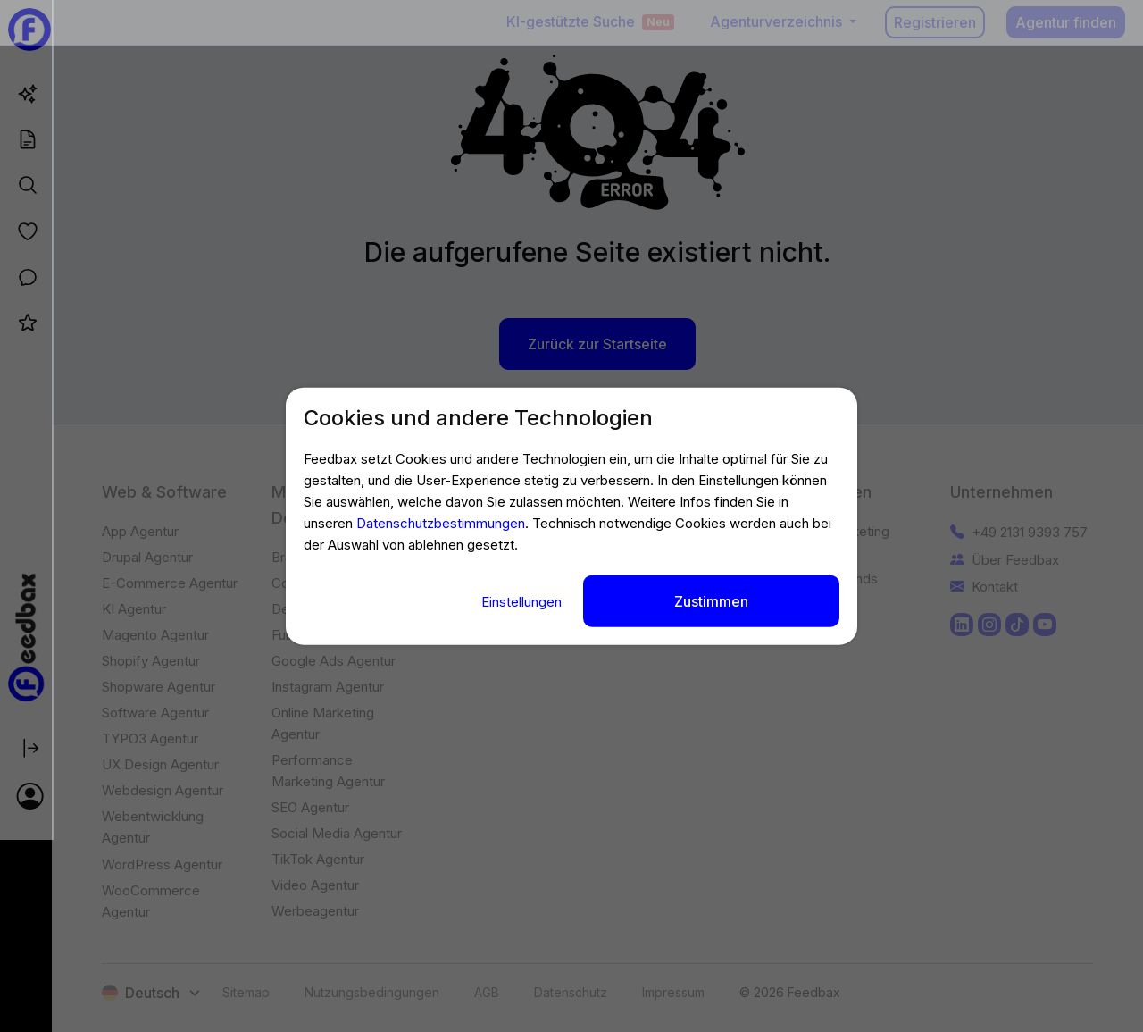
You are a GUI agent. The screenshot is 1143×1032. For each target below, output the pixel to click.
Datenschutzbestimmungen (440, 524)
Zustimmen (711, 600)
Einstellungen (523, 600)
